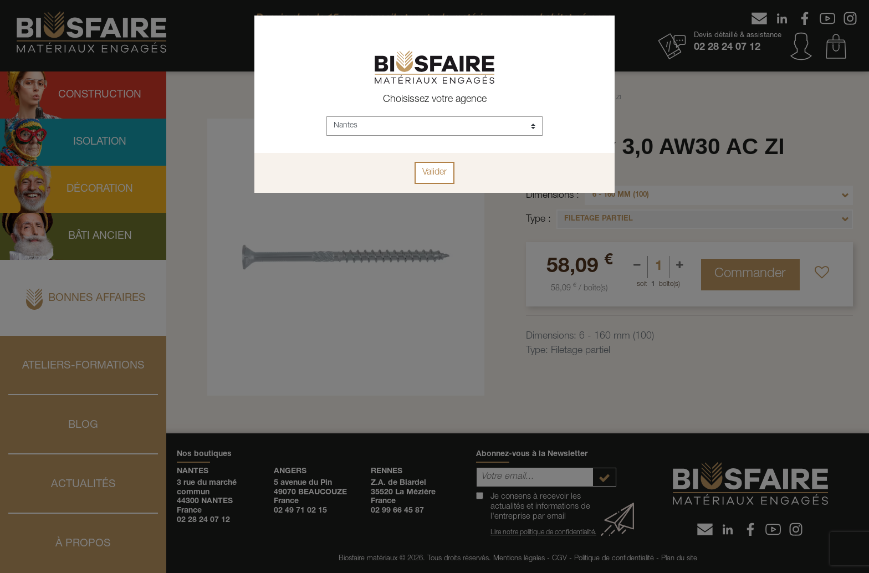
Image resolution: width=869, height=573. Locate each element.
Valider (434, 172)
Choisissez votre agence (435, 100)
